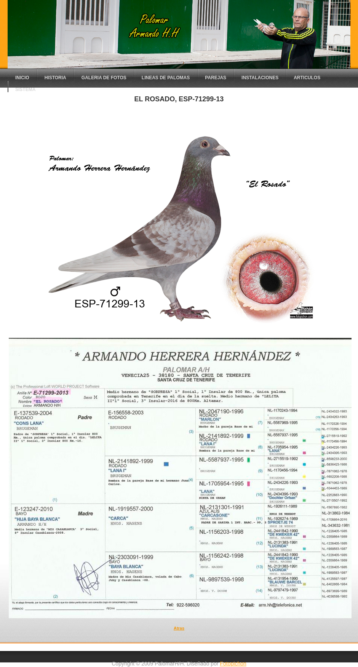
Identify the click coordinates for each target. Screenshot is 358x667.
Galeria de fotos (104, 77)
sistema (25, 89)
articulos (307, 77)
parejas (215, 77)
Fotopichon (233, 664)
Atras (179, 628)
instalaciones (259, 77)
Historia (55, 77)
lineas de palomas (166, 77)
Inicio (22, 77)
